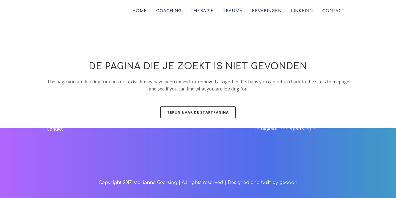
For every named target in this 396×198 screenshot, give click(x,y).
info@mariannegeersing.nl (286, 129)
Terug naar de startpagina (198, 112)
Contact (55, 129)
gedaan (288, 182)
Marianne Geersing (155, 182)
